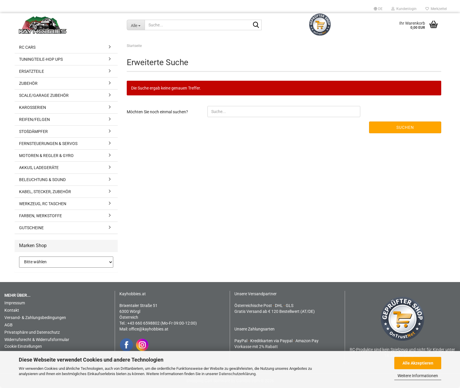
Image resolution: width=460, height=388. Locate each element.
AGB (8, 325)
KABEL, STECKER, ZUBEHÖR (45, 191)
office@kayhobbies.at (148, 329)
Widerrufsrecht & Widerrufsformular (36, 339)
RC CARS (27, 47)
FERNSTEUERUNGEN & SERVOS (48, 143)
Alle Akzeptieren (417, 363)
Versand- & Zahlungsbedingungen (35, 317)
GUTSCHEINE (31, 227)
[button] (378, 8)
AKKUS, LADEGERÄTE (39, 167)
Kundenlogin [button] (404, 9)
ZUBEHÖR (28, 83)
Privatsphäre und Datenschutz (32, 332)
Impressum (14, 303)
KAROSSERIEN (32, 107)
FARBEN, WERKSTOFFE (40, 215)
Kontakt (11, 310)
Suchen (405, 127)
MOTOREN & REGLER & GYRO (46, 155)
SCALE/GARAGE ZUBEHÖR (44, 95)
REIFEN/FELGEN (34, 119)
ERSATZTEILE (31, 71)
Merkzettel (436, 9)
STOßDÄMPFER (33, 131)
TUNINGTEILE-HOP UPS (41, 59)
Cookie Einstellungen (23, 346)
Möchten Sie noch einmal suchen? (157, 111)
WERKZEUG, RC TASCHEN (42, 203)
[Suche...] (136, 25)
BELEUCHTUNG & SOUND (42, 179)
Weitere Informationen (418, 375)
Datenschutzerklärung (237, 374)
